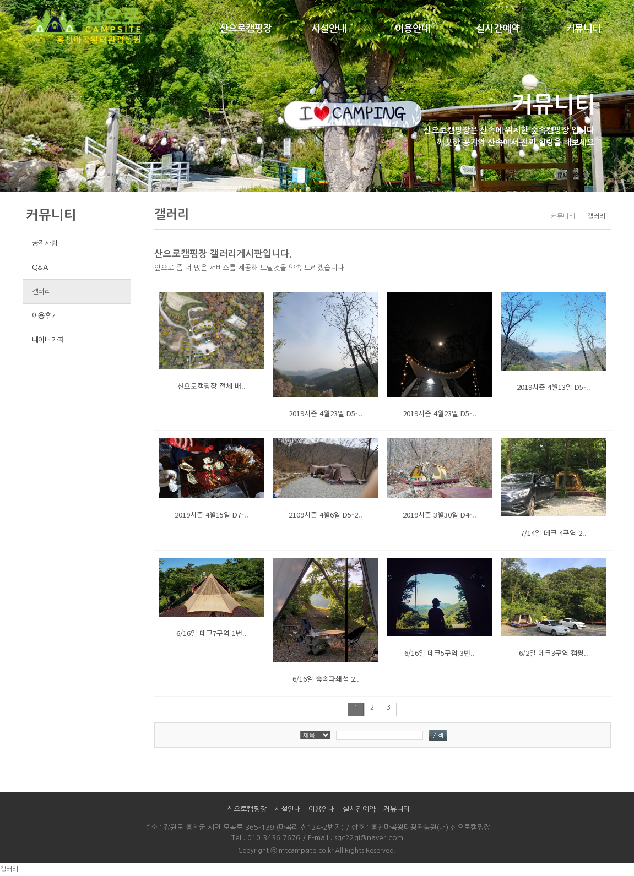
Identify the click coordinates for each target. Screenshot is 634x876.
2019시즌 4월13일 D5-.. (553, 387)
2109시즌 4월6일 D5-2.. (325, 514)
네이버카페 (48, 340)
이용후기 (45, 315)
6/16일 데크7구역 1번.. (211, 633)
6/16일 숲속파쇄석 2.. (325, 678)
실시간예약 (498, 29)
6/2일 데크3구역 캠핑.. (553, 653)
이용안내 (412, 29)
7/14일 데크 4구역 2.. (554, 532)
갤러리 (41, 291)
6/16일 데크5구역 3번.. (439, 653)
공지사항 (45, 243)
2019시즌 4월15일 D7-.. (211, 514)
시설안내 (328, 29)
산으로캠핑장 (245, 29)
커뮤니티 (583, 29)
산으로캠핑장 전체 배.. (211, 385)
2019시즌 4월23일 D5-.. (325, 413)
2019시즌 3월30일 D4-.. (439, 514)
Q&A (40, 267)
